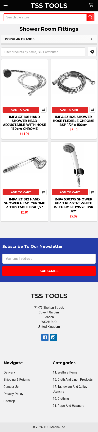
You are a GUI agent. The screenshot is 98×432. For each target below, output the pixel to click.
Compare (44, 110)
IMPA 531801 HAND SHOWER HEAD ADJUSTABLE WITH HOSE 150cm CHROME (24, 123)
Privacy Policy (13, 394)
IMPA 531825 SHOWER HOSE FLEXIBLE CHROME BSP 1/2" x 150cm (73, 121)
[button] (92, 52)
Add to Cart (21, 109)
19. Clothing (61, 398)
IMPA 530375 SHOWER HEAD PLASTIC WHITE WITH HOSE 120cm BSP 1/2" (73, 205)
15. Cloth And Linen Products (73, 379)
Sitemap (9, 401)
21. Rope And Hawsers (68, 406)
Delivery (9, 372)
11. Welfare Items (65, 372)
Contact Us (11, 387)
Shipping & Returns (17, 379)
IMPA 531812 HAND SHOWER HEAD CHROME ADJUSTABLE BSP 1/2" (24, 203)
